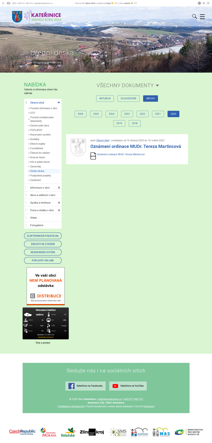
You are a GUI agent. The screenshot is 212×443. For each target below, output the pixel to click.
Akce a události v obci (40, 195)
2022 (142, 113)
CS (199, 3)
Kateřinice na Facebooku (85, 386)
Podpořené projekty (40, 175)
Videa (31, 217)
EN (204, 3)
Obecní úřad (35, 102)
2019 (119, 123)
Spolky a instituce (38, 202)
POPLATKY (36, 130)
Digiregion (149, 406)
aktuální (105, 98)
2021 (158, 113)
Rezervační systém (40, 134)
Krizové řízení (37, 157)
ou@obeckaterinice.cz (109, 399)
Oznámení (35, 180)
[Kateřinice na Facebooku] (3, 3)
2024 (111, 113)
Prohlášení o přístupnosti (71, 406)
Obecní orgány (37, 143)
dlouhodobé (128, 98)
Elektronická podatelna (43, 235)
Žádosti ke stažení (40, 152)
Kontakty (34, 139)
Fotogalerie (34, 225)
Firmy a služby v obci (40, 210)
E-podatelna (36, 148)
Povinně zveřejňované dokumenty (42, 119)
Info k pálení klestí (40, 161)
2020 (173, 113)
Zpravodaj (35, 166)
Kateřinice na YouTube (128, 386)
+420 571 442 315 (133, 399)
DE (208, 3)
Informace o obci (38, 187)
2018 (134, 123)
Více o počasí (43, 342)
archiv (150, 98)
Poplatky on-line (43, 260)
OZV (32, 112)
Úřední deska (37, 171)
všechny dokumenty (125, 85)
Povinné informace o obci (43, 108)
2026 (80, 113)
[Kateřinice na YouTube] (8, 3)
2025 (96, 113)
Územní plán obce (39, 125)
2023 (127, 113)
